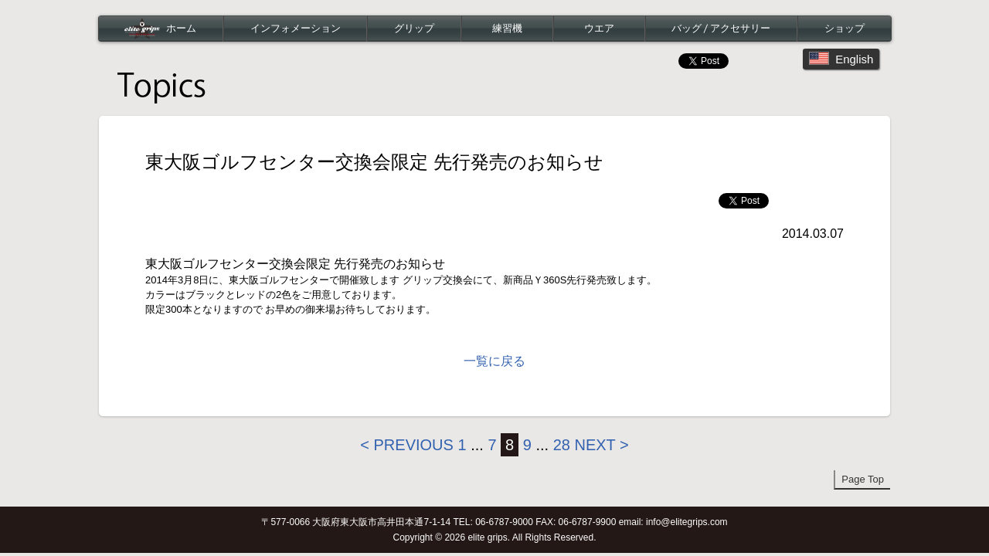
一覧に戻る (494, 361)
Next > (601, 444)
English (841, 59)
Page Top (862, 479)
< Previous (407, 444)
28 (561, 444)
